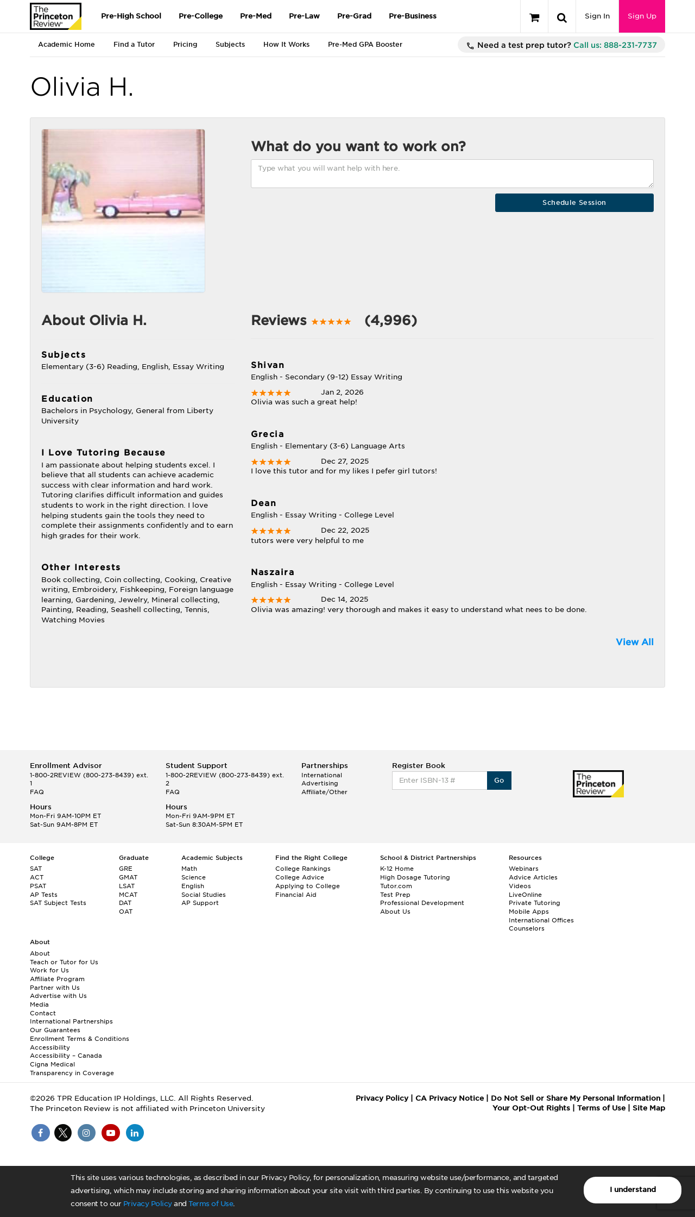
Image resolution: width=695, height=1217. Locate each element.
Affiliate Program (57, 979)
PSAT (38, 886)
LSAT (127, 886)
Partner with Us (55, 987)
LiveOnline (525, 894)
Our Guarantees (55, 1030)
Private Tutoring (534, 903)
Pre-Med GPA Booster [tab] (365, 44)
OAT (125, 911)
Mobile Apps (529, 911)
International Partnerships (71, 1021)
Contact (43, 1013)
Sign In (597, 16)
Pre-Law (304, 16)
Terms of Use (210, 1204)
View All (635, 642)
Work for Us (49, 970)
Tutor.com (396, 886)
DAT (125, 903)
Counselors (527, 928)
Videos (520, 886)
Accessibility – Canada (66, 1055)
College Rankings (303, 868)
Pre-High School (131, 16)
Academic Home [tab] (66, 44)
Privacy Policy (147, 1204)
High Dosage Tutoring (415, 877)
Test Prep (395, 894)
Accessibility (50, 1047)
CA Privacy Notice (449, 1098)
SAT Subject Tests (58, 903)
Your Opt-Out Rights (531, 1108)
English (192, 886)
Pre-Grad (354, 16)
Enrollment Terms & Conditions (79, 1039)
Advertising (319, 783)
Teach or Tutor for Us (64, 962)
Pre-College (201, 16)
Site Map (649, 1108)
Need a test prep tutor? (561, 46)
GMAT (128, 877)
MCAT (128, 894)
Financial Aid (296, 894)
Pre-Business (413, 16)
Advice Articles (533, 877)
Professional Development (422, 903)
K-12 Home (397, 868)
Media (39, 1004)
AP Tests (44, 894)
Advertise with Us (58, 996)
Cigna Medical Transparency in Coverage (72, 1068)
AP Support (200, 903)
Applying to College (307, 886)
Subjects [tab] (230, 44)
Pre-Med (255, 16)
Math (189, 868)
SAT (36, 868)
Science (193, 877)
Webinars (524, 868)
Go (499, 780)
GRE (125, 868)
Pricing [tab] (185, 44)
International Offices (541, 920)
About (40, 953)
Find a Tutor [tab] (134, 44)
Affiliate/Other (324, 792)
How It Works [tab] (286, 44)
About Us (395, 911)
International (321, 775)
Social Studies (203, 894)
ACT (36, 877)
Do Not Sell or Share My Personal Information (575, 1098)
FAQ (37, 792)
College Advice (299, 877)
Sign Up (642, 16)
